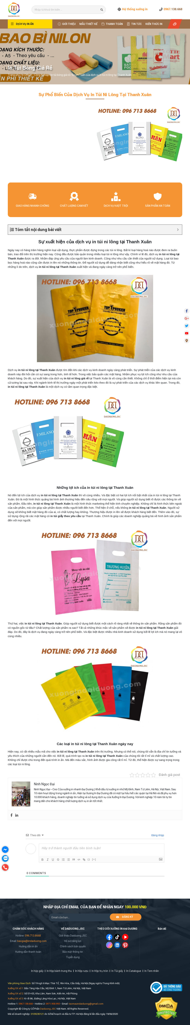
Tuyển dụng (73, 957)
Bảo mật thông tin (73, 951)
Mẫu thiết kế (88, 23)
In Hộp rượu (81, 970)
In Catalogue (133, 970)
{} (89, 859)
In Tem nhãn (152, 970)
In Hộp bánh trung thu (59, 970)
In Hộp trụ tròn (100, 970)
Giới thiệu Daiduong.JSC (73, 935)
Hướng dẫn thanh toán (28, 951)
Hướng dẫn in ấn (28, 946)
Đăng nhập (157, 835)
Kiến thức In (153, 23)
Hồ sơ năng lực (72, 941)
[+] (94, 859)
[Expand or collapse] (178, 230)
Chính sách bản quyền (73, 946)
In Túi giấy (117, 970)
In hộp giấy (37, 970)
